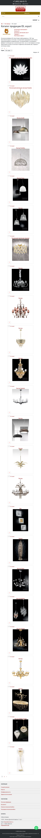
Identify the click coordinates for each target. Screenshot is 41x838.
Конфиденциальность (6, 792)
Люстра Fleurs (20, 568)
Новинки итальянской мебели (7, 807)
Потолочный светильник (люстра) (20, 238)
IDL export (12, 56)
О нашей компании (5, 787)
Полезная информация (6, 802)
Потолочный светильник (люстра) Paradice (20, 88)
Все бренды (7, 23)
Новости (3, 789)
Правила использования (6, 794)
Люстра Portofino (20, 148)
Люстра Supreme (20, 388)
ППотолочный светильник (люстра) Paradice (20, 58)
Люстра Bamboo (20, 598)
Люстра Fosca (20, 178)
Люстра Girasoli (20, 628)
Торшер (20, 538)
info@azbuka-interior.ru (8, 822)
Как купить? (3, 804)
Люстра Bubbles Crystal (20, 719)
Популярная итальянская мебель (8, 809)
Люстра (20, 208)
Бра (20, 508)
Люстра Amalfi (20, 118)
